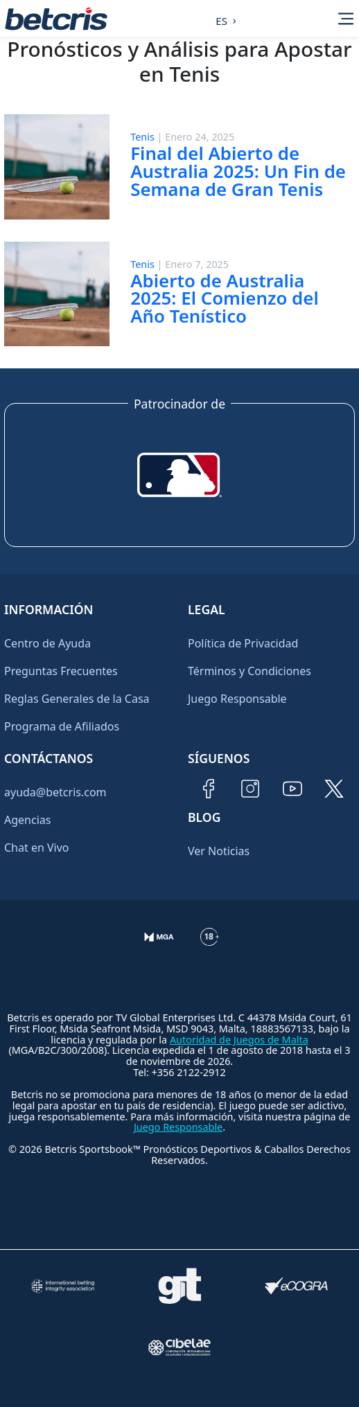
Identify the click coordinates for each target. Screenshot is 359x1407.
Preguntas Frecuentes (61, 671)
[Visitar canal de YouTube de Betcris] (292, 788)
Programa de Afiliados (61, 726)
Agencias (27, 819)
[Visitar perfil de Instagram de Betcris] (250, 788)
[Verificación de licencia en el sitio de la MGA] (159, 948)
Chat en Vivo (36, 847)
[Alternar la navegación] (346, 19)
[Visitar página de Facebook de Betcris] (208, 788)
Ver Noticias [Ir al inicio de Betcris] (218, 851)
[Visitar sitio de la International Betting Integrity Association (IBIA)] (62, 1286)
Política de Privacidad (243, 643)
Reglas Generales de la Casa (77, 698)
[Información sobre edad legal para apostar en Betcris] (209, 948)
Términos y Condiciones (249, 671)
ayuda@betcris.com (55, 792)
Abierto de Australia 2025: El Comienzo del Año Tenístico (224, 298)
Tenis (142, 136)
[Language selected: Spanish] (222, 18)
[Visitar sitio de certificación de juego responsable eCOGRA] (296, 1286)
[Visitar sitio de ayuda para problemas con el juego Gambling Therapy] (179, 1286)
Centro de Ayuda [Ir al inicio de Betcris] (47, 643)
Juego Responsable (237, 698)
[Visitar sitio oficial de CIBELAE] (179, 1347)
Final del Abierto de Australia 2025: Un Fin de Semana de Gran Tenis (238, 171)
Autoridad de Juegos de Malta (239, 1039)
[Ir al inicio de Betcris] (56, 18)
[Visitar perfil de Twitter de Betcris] (334, 788)
